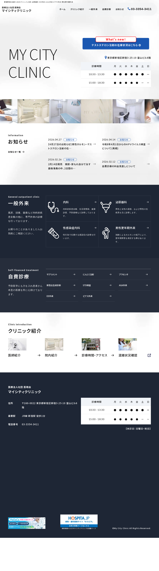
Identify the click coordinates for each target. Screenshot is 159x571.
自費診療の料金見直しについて (124, 168)
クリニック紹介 (77, 9)
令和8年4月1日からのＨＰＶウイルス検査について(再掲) (124, 147)
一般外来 (93, 9)
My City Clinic (121, 561)
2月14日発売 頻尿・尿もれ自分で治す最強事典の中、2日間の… (70, 168)
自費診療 (106, 9)
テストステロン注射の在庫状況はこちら (116, 43)
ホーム (62, 9)
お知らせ (120, 9)
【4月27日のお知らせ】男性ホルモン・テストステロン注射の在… (70, 147)
